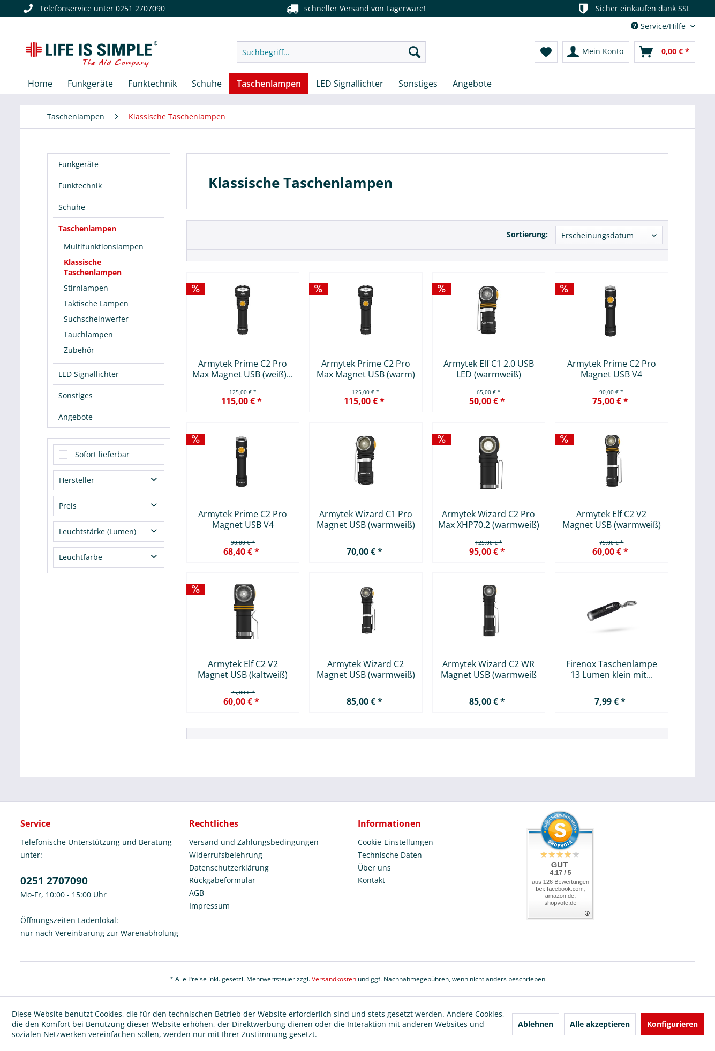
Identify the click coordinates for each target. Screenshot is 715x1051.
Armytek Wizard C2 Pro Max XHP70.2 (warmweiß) (488, 519)
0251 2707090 (54, 881)
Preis (68, 506)
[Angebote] (472, 83)
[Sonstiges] (418, 83)
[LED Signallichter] (349, 83)
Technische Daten (390, 855)
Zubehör (79, 350)
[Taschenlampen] (268, 83)
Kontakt (371, 880)
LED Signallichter (88, 374)
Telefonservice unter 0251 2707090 (92, 8)
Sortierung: (527, 234)
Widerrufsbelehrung (225, 855)
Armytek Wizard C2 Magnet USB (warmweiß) (366, 669)
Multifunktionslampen (104, 246)
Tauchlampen (88, 334)
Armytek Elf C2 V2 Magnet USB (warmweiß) (611, 519)
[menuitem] (331, 52)
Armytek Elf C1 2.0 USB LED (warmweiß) (488, 369)
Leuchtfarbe (80, 557)
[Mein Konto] (595, 52)
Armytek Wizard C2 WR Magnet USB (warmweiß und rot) (489, 669)
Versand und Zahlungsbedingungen (254, 842)
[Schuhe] (206, 83)
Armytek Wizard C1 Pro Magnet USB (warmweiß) (366, 519)
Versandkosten (334, 979)
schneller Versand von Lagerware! (354, 8)
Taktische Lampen (96, 303)
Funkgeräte (78, 164)
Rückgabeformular (222, 880)
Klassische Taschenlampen (93, 267)
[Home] (40, 83)
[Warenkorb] (664, 52)
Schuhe (71, 207)
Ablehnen (535, 1024)
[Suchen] (414, 52)
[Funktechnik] (152, 83)
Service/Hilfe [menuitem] (659, 26)
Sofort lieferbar (102, 454)
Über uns (374, 868)
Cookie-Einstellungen (395, 842)
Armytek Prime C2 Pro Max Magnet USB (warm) (366, 369)
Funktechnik (80, 185)
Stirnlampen (86, 288)
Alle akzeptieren (600, 1024)
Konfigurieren (672, 1024)
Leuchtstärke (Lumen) (97, 531)
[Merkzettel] (546, 52)
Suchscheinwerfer (96, 319)
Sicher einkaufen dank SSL (633, 8)
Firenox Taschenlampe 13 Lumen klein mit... (611, 669)
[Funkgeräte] (90, 83)
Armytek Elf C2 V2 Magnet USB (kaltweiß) (243, 669)
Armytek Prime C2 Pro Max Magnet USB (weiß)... (242, 369)
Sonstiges (75, 395)
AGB (196, 893)
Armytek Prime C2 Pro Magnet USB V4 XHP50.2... (611, 369)
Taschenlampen (87, 228)
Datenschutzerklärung (229, 868)
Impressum (209, 906)
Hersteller (76, 480)
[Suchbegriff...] (331, 52)
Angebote (75, 417)
